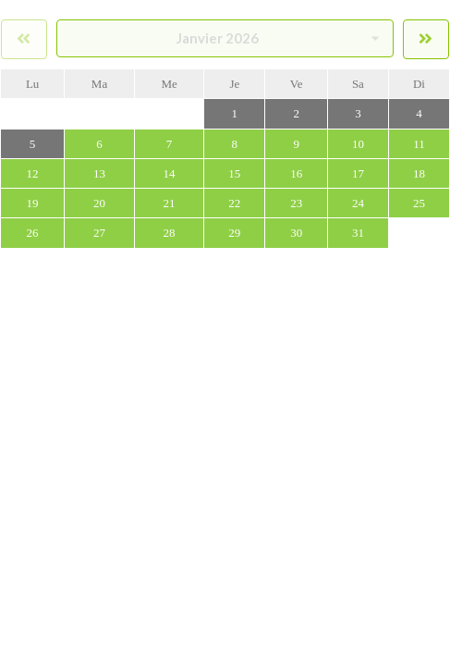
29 (234, 233)
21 (170, 203)
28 (170, 233)
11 (419, 144)
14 (170, 173)
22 (234, 203)
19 (33, 203)
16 (296, 173)
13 (99, 173)
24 (358, 203)
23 (296, 203)
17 (358, 173)
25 (419, 203)
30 (296, 233)
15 (234, 173)
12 (33, 173)
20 (99, 203)
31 (358, 233)
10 (358, 144)
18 (419, 173)
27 (99, 233)
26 (33, 233)
